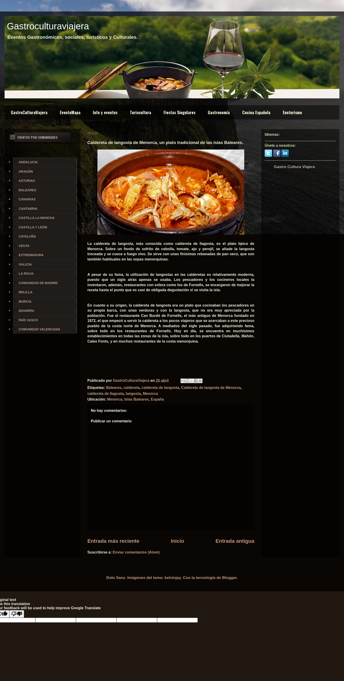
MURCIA (25, 301)
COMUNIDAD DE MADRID (38, 283)
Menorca (150, 394)
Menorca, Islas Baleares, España (135, 399)
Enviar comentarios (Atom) (136, 552)
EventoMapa (70, 112)
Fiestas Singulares (179, 112)
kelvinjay (173, 578)
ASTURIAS (27, 181)
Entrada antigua (235, 541)
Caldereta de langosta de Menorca (211, 388)
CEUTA (24, 246)
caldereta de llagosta (105, 394)
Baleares (114, 388)
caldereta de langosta (160, 388)
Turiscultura (140, 112)
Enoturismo (292, 112)
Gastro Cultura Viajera (294, 167)
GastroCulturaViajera (29, 112)
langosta (133, 394)
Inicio (177, 541)
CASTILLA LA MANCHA (37, 218)
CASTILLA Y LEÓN (33, 227)
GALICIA (25, 264)
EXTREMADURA (31, 255)
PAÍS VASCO (28, 320)
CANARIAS (27, 199)
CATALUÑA (27, 236)
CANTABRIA (28, 208)
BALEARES (27, 190)
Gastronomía (219, 112)
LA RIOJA (26, 273)
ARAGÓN (26, 171)
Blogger (229, 578)
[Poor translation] (16, 614)
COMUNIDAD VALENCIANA (39, 329)
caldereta (131, 388)
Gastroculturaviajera (48, 26)
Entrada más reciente (113, 541)
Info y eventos (105, 112)
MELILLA (26, 292)
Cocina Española (256, 112)
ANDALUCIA (28, 162)
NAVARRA (26, 311)
